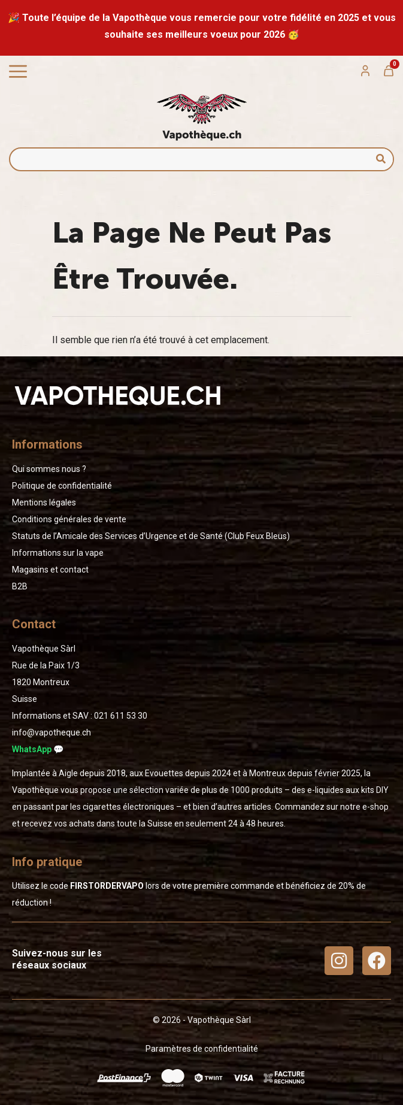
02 (120, 715)
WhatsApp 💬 (37, 749)
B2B (20, 586)
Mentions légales (44, 502)
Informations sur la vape (58, 553)
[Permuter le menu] (18, 71)
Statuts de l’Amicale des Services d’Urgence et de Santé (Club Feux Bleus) (151, 536)
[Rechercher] (381, 159)
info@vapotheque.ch (51, 732)
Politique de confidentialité (62, 486)
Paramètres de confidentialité (202, 1048)
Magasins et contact (50, 569)
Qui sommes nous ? (49, 469)
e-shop (375, 807)
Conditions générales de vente (69, 519)
